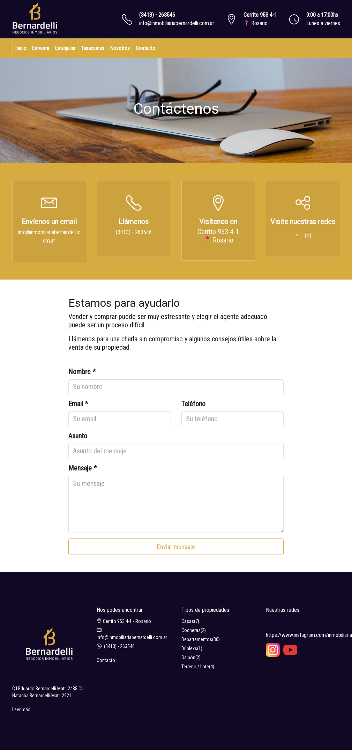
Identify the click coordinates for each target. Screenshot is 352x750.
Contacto (145, 48)
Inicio (20, 48)
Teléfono (193, 404)
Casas (187, 621)
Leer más (21, 709)
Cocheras (191, 630)
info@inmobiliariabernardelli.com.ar (176, 23)
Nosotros (120, 48)
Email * (78, 404)
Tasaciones (92, 48)
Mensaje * (82, 468)
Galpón (188, 657)
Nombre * (82, 371)
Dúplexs (189, 648)
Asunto (77, 436)
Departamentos (196, 639)
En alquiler (65, 48)
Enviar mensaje (176, 546)
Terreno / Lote (195, 666)
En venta (40, 48)
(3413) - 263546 (157, 15)
